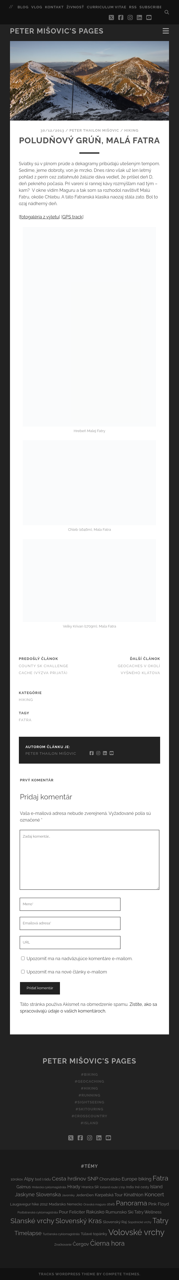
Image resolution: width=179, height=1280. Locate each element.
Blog (23, 7)
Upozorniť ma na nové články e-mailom (67, 972)
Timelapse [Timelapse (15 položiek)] (28, 1233)
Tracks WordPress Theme (67, 1274)
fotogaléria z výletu (39, 217)
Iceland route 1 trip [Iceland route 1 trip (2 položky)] (112, 1187)
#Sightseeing (89, 1102)
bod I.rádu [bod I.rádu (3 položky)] (43, 1179)
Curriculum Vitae (106, 7)
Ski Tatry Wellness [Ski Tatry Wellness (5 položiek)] (145, 1212)
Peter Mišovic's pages (57, 31)
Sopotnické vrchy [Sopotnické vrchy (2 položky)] (140, 1222)
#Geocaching (89, 1081)
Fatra (25, 720)
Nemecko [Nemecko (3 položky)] (74, 1204)
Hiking (131, 130)
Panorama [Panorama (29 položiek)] (131, 1203)
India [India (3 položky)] (130, 1187)
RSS (133, 7)
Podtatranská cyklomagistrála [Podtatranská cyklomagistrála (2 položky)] (37, 1212)
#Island (90, 1123)
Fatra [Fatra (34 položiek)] (160, 1178)
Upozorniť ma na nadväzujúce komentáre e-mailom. (80, 958)
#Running (89, 1095)
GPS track (72, 217)
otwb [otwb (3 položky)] (111, 1204)
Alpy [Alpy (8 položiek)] (29, 1179)
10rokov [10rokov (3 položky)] (17, 1179)
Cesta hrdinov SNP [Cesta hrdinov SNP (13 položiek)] (75, 1179)
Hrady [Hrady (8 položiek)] (73, 1186)
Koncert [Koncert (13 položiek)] (154, 1194)
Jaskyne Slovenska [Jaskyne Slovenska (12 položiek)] (38, 1194)
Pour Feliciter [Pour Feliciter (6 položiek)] (72, 1212)
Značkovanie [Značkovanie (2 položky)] (63, 1244)
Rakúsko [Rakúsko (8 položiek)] (95, 1212)
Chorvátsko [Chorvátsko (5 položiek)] (109, 1179)
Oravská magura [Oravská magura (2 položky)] (95, 1204)
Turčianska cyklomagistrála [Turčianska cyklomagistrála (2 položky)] (61, 1234)
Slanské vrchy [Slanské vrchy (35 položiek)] (32, 1221)
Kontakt (54, 7)
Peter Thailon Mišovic (94, 130)
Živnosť (75, 7)
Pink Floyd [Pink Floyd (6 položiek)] (158, 1204)
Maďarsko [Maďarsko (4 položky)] (57, 1204)
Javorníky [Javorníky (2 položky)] (68, 1195)
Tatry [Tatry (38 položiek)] (161, 1221)
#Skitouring (89, 1109)
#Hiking (89, 1088)
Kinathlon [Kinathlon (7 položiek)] (133, 1194)
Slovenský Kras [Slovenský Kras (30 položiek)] (79, 1221)
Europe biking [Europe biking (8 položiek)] (136, 1179)
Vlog (36, 7)
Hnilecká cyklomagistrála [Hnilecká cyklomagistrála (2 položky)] (49, 1187)
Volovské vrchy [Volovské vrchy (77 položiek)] (136, 1232)
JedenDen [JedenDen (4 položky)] (85, 1195)
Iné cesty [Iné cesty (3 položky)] (142, 1187)
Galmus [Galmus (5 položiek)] (23, 1186)
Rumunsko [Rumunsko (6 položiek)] (116, 1212)
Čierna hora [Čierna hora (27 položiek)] (107, 1243)
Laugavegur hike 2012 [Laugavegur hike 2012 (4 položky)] (29, 1204)
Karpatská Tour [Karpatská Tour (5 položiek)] (109, 1194)
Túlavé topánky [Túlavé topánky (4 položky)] (94, 1233)
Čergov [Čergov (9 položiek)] (81, 1244)
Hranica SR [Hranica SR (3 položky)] (90, 1187)
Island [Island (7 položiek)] (156, 1186)
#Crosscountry (89, 1116)
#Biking (89, 1074)
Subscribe (150, 7)
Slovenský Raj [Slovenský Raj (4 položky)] (115, 1222)
